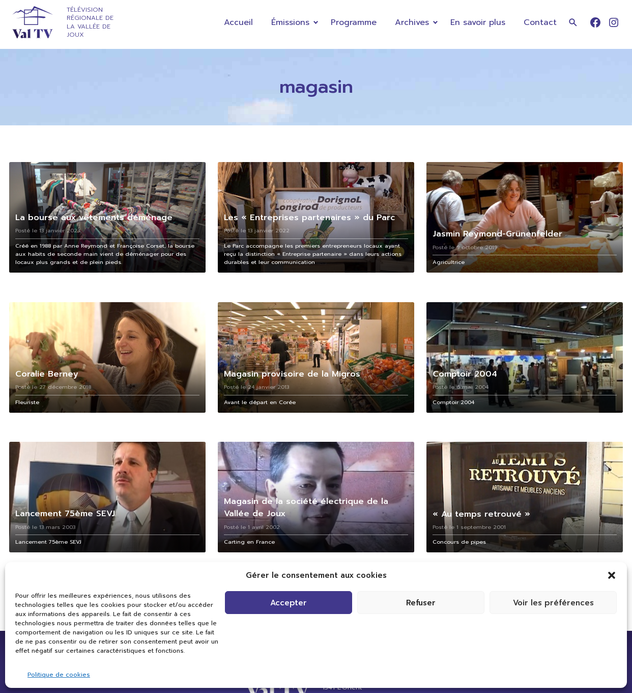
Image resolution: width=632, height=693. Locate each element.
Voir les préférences (553, 602)
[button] (612, 575)
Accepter (288, 602)
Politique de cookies (58, 674)
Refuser (421, 602)
